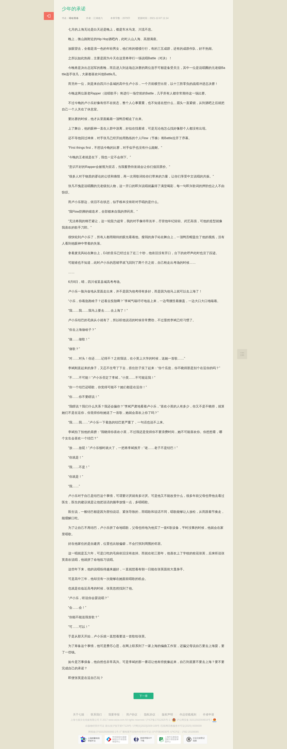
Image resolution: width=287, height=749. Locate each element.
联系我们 (96, 714)
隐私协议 (149, 714)
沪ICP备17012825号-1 (158, 719)
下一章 (143, 695)
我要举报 (114, 714)
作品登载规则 (188, 714)
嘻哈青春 (74, 18)
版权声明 (167, 714)
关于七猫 (78, 714)
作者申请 (208, 714)
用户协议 (131, 714)
